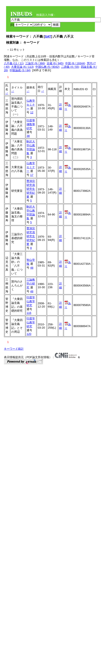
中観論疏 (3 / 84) (20, 70)
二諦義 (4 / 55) (70, 66)
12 (31, 112)
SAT (48, 36)
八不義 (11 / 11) (14, 63)
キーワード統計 (14, 348)
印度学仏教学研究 (30, 301)
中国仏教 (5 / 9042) (47, 66)
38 (28, 135)
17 (31, 175)
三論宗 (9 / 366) (35, 63)
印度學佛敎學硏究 (30, 124)
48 (31, 267)
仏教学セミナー (30, 104)
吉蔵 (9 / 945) (55, 63)
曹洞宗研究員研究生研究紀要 (30, 188)
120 (28, 334)
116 (28, 312)
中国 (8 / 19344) (75, 63)
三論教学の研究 (30, 283)
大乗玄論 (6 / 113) (22, 66)
